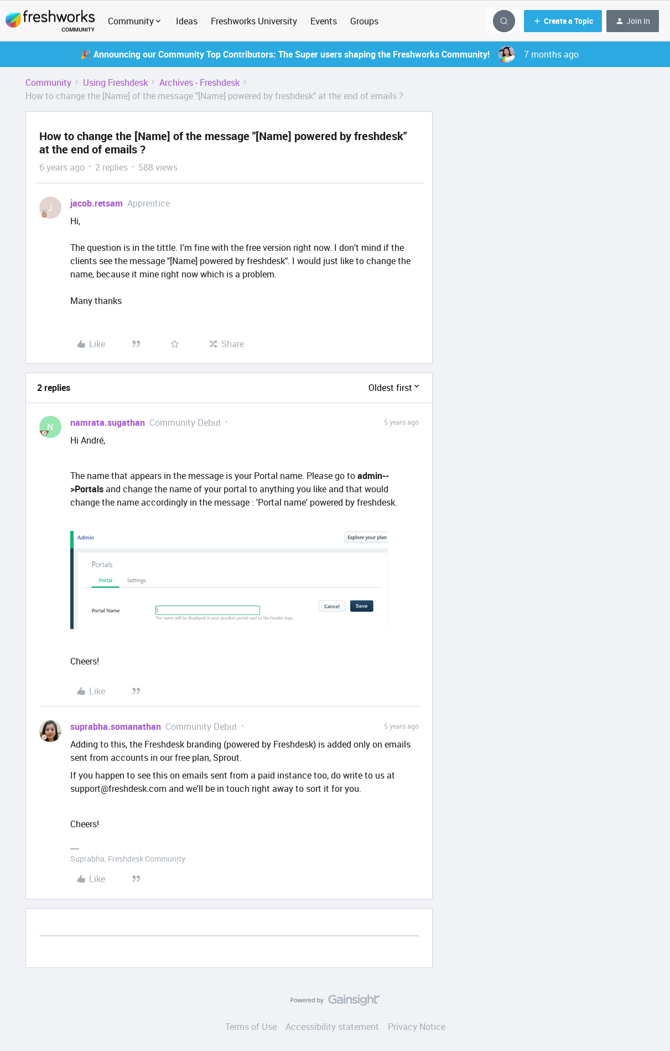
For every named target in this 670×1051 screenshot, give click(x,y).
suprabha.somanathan (115, 726)
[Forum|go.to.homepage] (50, 21)
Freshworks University (254, 21)
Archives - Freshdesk (199, 82)
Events (323, 21)
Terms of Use (251, 1027)
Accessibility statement (332, 1027)
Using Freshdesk (115, 82)
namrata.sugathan (107, 422)
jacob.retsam (96, 203)
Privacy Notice (416, 1027)
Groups (364, 21)
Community (48, 82)
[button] (563, 21)
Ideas (187, 21)
